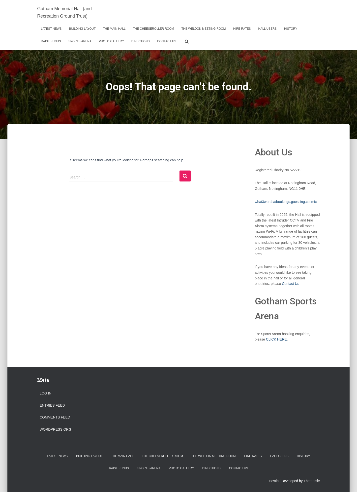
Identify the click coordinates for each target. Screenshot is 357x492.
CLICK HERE (276, 339)
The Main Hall (114, 28)
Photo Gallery (111, 41)
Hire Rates (242, 28)
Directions (140, 41)
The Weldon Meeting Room (203, 28)
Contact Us (166, 41)
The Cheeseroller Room (153, 28)
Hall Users (267, 28)
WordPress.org (55, 429)
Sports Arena (79, 41)
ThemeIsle (312, 481)
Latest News (51, 28)
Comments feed (55, 417)
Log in (45, 393)
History (290, 28)
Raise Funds (51, 41)
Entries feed (52, 405)
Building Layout (82, 28)
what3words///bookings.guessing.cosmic (286, 202)
